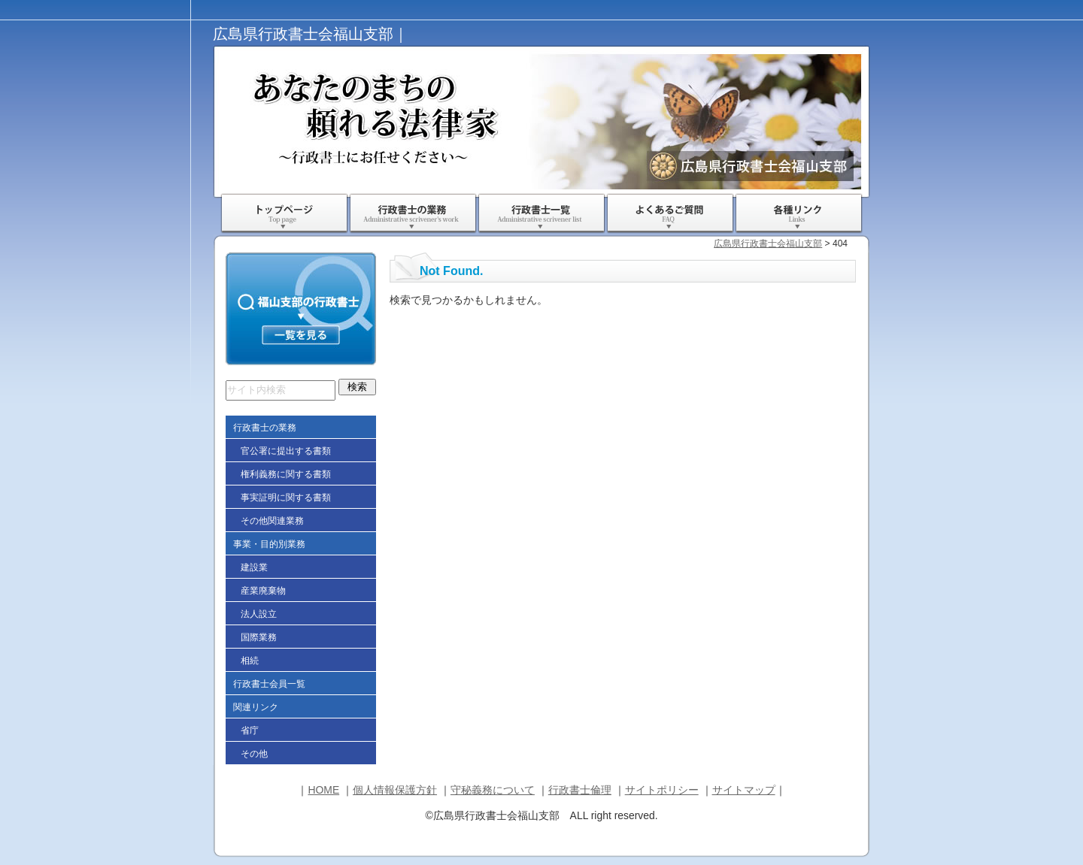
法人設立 (259, 614)
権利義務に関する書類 (286, 474)
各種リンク (799, 213)
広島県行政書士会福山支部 (768, 243)
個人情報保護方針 (395, 790)
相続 (250, 660)
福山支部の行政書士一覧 (301, 309)
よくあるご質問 (670, 213)
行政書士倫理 (579, 790)
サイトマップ (743, 790)
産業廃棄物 (263, 590)
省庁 (250, 730)
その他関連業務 (272, 521)
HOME (323, 790)
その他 (254, 754)
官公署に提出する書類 (286, 451)
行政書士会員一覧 (269, 684)
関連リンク (255, 707)
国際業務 (259, 637)
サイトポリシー (662, 790)
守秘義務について (492, 790)
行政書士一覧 (541, 213)
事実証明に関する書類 (286, 497)
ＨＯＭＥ (284, 213)
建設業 (254, 567)
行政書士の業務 (413, 213)
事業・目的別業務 (269, 544)
